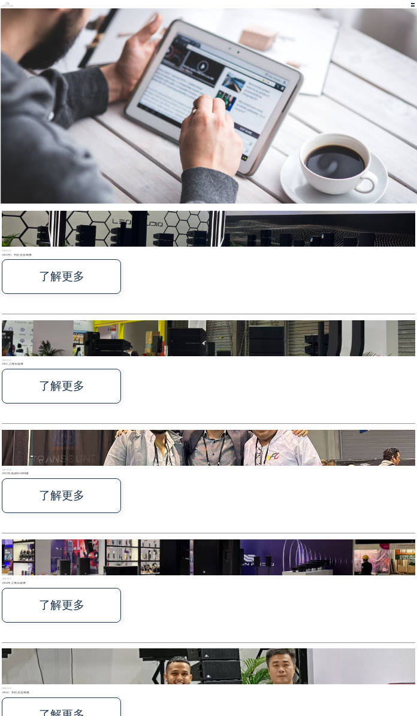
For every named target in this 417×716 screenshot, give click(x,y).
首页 (183, 671)
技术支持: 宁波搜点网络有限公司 (15, 680)
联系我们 (221, 671)
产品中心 (191, 671)
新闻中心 (211, 671)
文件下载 (231, 671)
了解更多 (9, 261)
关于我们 (202, 671)
